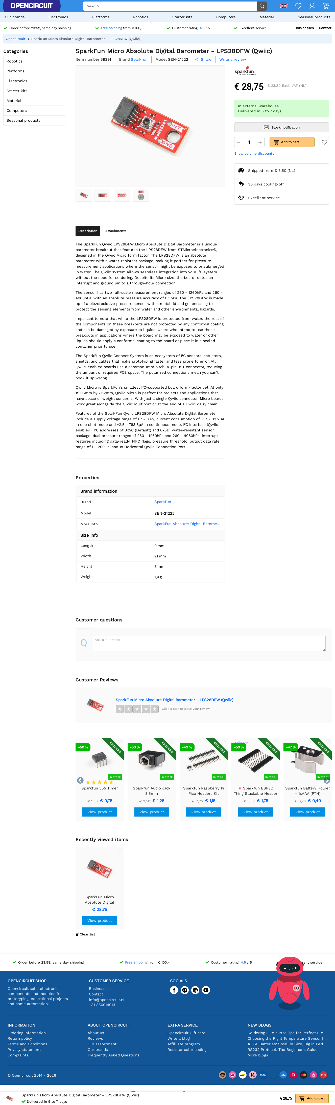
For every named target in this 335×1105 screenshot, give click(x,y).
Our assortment (102, 1044)
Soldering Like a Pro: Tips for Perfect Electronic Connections (288, 1033)
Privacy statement (24, 1049)
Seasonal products (314, 17)
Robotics (140, 17)
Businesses (305, 28)
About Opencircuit (108, 1025)
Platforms (100, 17)
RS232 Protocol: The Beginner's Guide (283, 1049)
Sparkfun (155, 501)
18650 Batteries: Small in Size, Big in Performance (288, 1044)
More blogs (258, 1055)
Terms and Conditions (27, 1044)
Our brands (15, 17)
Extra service (183, 1025)
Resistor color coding (187, 1049)
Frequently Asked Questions (113, 1055)
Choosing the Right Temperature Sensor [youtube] (288, 1038)
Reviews (95, 1038)
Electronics (58, 17)
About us (96, 1033)
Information (21, 1025)
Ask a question (107, 640)
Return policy (20, 1038)
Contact (325, 28)
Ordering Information (27, 1033)
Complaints (18, 1055)
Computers (225, 17)
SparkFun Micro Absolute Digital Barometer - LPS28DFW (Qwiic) (174, 700)
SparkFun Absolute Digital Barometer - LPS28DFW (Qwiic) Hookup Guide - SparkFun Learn (184, 524)
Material (267, 17)
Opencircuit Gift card (186, 1033)
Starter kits (182, 17)
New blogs (259, 1025)
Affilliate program (184, 1044)
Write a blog (179, 1038)
